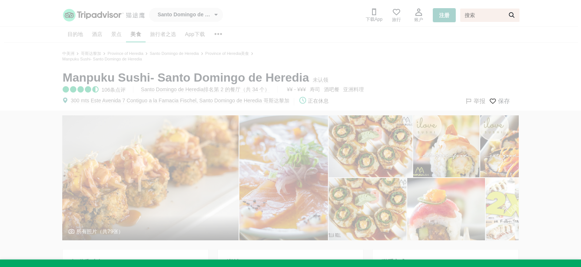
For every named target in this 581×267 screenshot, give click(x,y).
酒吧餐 (331, 89)
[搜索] (490, 15)
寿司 (315, 89)
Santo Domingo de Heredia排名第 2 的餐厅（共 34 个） (205, 89)
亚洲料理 (353, 89)
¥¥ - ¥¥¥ (296, 89)
